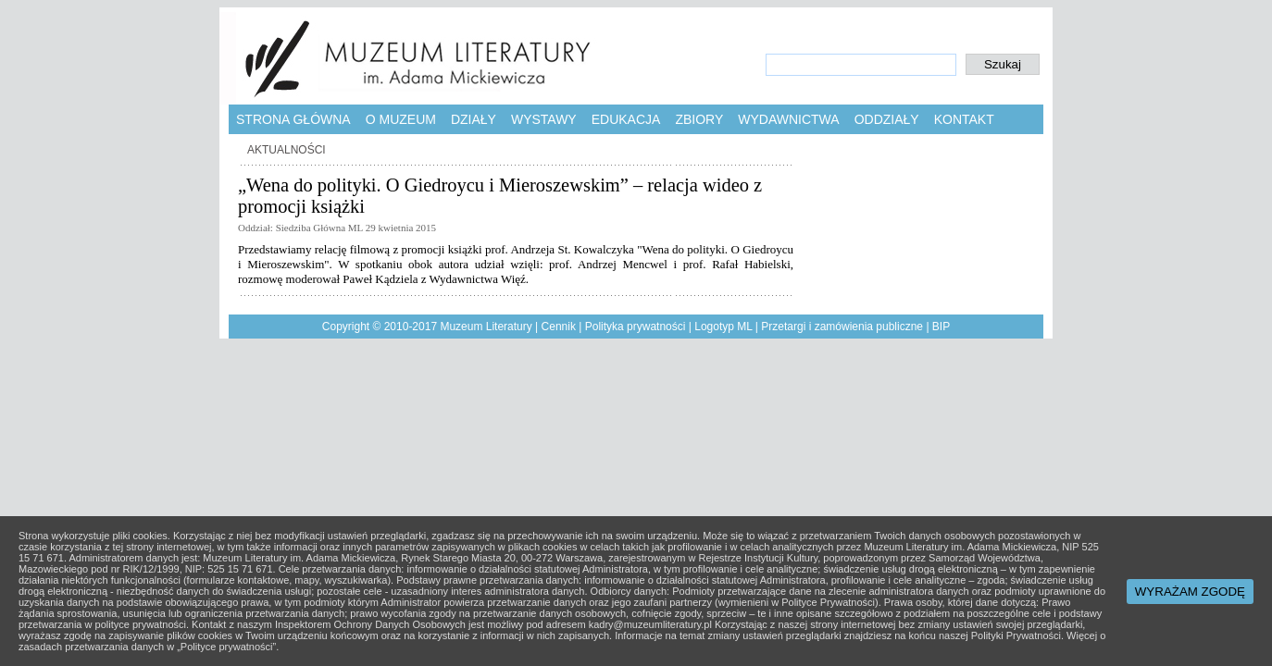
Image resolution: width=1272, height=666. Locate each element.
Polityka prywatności (635, 326)
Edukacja (626, 119)
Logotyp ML (723, 326)
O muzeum (401, 119)
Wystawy (544, 119)
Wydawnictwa (788, 119)
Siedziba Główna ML (319, 227)
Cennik (559, 326)
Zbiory (699, 119)
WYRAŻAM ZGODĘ (1190, 591)
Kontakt (964, 119)
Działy (473, 119)
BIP (941, 326)
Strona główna (293, 119)
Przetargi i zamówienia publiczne (842, 326)
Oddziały (886, 119)
